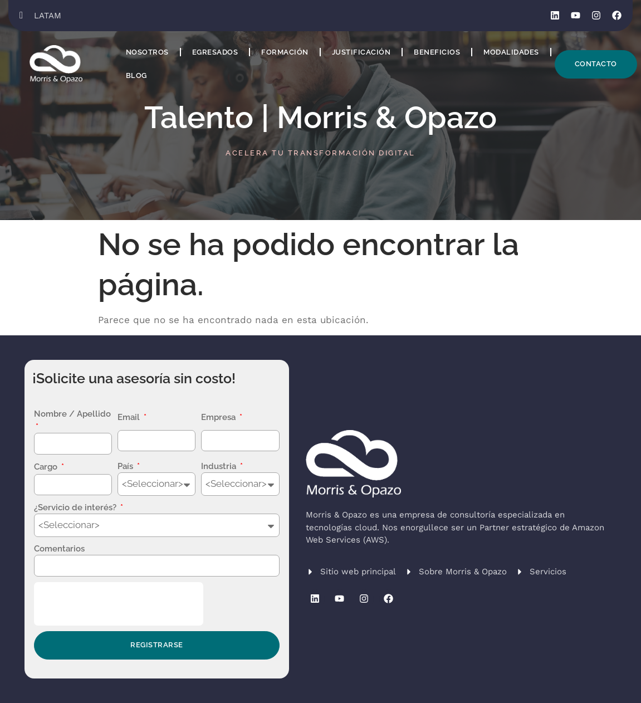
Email (130, 417)
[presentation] (118, 604)
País (126, 466)
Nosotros (147, 52)
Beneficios (437, 52)
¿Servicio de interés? (76, 507)
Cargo (47, 467)
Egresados (215, 52)
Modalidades (511, 52)
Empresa (219, 417)
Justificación (361, 52)
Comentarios (59, 549)
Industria (219, 466)
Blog (136, 75)
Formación (285, 52)
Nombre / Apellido (72, 414)
